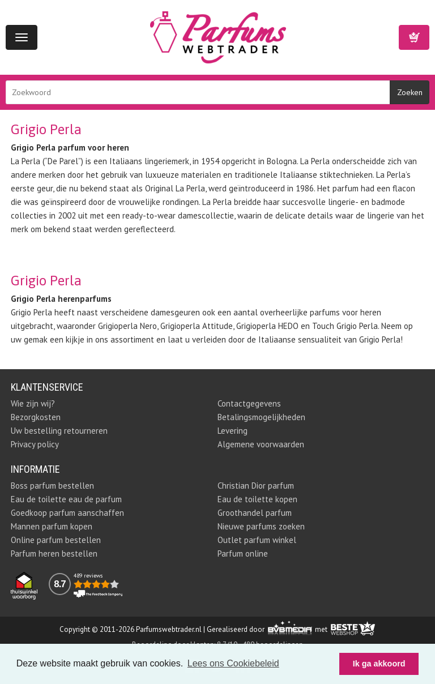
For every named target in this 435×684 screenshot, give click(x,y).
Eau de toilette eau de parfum (66, 499)
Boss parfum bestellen (52, 485)
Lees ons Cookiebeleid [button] (233, 663)
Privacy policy (35, 444)
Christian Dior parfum (256, 485)
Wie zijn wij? (33, 403)
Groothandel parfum (255, 512)
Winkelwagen (414, 37)
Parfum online (243, 553)
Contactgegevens (249, 403)
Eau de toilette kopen (257, 499)
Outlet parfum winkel (257, 540)
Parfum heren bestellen (54, 553)
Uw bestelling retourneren (59, 430)
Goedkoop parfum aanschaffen (67, 512)
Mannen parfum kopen (51, 526)
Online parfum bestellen (56, 540)
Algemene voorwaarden (261, 444)
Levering (233, 430)
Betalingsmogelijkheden (261, 417)
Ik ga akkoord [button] (379, 663)
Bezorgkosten (36, 417)
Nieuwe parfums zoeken (261, 526)
